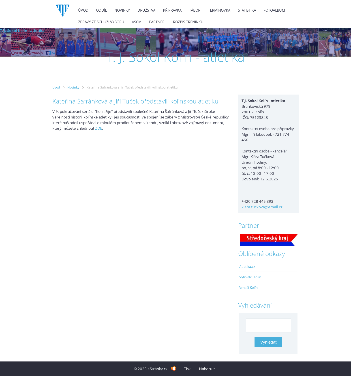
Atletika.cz (247, 266)
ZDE (98, 128)
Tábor (194, 10)
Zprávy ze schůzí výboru (101, 21)
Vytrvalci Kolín (250, 277)
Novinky (122, 10)
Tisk (187, 368)
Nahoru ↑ (207, 368)
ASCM (136, 21)
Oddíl (101, 10)
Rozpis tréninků (188, 21)
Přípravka (172, 10)
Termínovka (219, 10)
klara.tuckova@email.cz (262, 206)
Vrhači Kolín (248, 287)
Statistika (247, 10)
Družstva (146, 10)
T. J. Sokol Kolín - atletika (22, 30)
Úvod (83, 10)
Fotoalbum (274, 10)
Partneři (157, 21)
